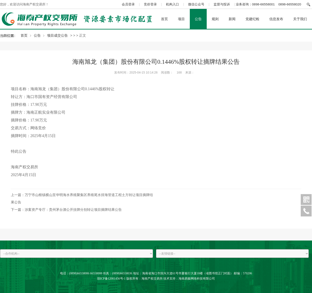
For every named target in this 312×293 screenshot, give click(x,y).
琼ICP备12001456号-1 (111, 278)
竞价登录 (150, 4)
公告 (198, 19)
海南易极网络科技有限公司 (197, 278)
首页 (164, 19)
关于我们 (300, 19)
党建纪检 (252, 19)
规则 (215, 19)
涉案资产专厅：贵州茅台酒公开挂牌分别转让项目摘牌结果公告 (66, 209)
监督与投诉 (222, 4)
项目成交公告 (57, 35)
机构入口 (172, 4)
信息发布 (276, 19)
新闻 (232, 19)
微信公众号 (196, 4)
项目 (181, 19)
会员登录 (128, 4)
